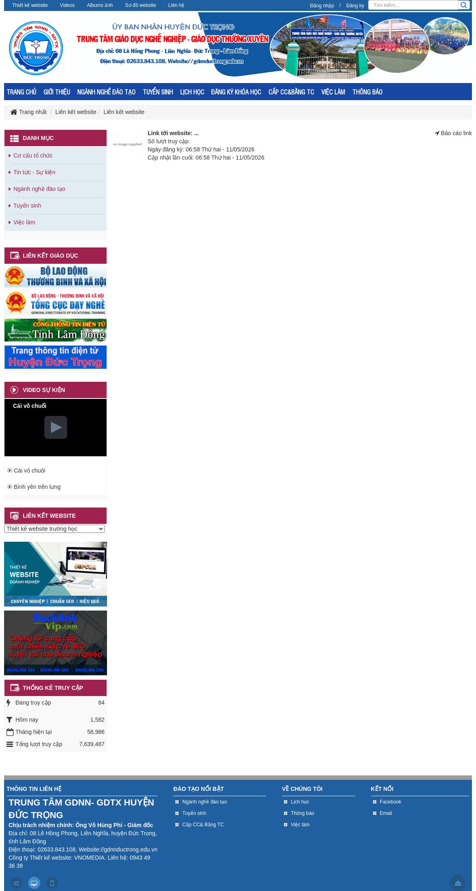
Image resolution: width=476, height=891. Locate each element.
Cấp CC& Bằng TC (203, 825)
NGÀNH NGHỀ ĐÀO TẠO (106, 92)
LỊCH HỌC (192, 92)
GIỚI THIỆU (57, 92)
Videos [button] (67, 5)
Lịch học (300, 802)
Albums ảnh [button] (100, 5)
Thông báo (302, 813)
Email (386, 813)
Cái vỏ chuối (29, 470)
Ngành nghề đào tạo (39, 189)
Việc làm (24, 222)
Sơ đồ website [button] (140, 5)
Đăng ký (355, 6)
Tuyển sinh (27, 205)
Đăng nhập (322, 6)
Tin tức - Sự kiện (34, 172)
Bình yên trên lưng (37, 487)
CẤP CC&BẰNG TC (291, 92)
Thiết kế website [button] (30, 5)
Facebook (391, 802)
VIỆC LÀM (333, 92)
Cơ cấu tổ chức (32, 155)
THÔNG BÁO (367, 92)
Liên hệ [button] (176, 5)
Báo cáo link (456, 133)
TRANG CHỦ (21, 92)
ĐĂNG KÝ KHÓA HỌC (236, 92)
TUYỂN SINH (158, 92)
